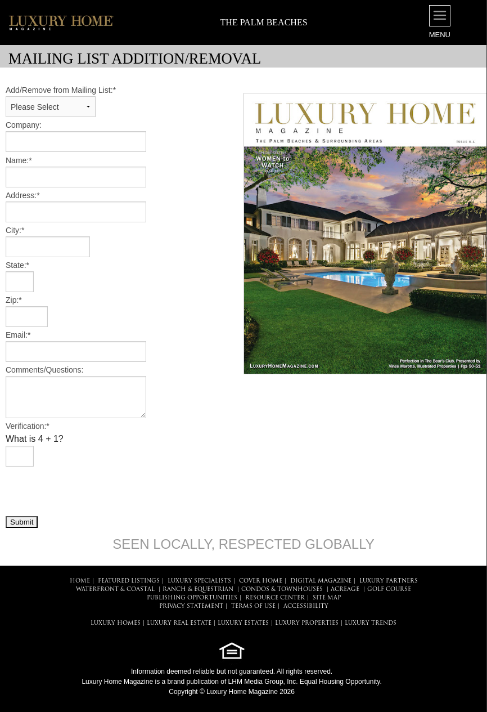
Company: (24, 124)
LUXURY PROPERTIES (307, 623)
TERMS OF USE (253, 606)
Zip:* (14, 299)
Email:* (18, 334)
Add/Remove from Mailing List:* (61, 90)
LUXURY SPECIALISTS (199, 581)
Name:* (19, 160)
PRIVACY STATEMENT (191, 606)
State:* (17, 265)
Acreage (345, 589)
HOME (80, 581)
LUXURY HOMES (116, 623)
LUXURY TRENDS (370, 623)
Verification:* (27, 426)
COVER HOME (260, 581)
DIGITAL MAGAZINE (320, 581)
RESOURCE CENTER (275, 598)
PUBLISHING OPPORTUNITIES (192, 598)
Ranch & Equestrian (198, 589)
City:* (15, 230)
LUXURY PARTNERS (388, 581)
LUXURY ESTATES (243, 623)
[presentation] (91, 491)
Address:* (23, 195)
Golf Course (389, 589)
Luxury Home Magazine (117, 682)
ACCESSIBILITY (305, 606)
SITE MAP (327, 598)
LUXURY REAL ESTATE (179, 623)
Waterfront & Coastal (115, 589)
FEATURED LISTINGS (129, 581)
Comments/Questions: (45, 369)
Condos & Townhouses (282, 589)
